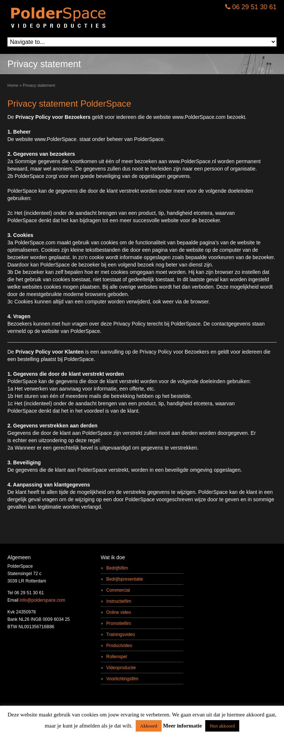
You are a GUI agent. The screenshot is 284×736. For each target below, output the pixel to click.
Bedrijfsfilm (117, 568)
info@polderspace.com (42, 600)
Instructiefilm (118, 601)
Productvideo (119, 645)
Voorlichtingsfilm (122, 678)
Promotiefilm (118, 623)
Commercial (118, 590)
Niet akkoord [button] (222, 726)
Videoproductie (121, 667)
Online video (118, 612)
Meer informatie (182, 726)
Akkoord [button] (148, 726)
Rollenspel (116, 656)
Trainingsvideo (120, 634)
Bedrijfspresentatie (124, 579)
